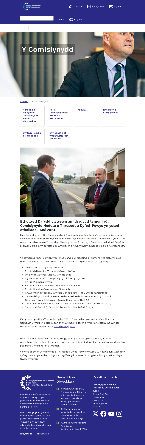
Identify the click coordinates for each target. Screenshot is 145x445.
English (76, 19)
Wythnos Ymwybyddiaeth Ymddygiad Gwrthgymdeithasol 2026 (74, 426)
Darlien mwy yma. (64, 326)
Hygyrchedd (26, 434)
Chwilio (60, 19)
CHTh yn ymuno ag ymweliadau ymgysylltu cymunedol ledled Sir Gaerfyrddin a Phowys (73, 414)
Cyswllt (116, 6)
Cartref (75, 6)
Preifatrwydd (42, 434)
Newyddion (95, 6)
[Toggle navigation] (24, 28)
